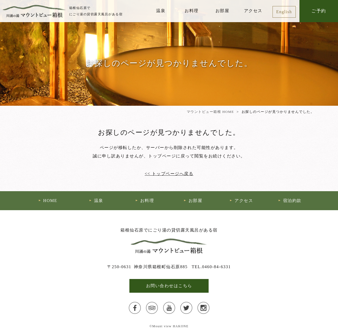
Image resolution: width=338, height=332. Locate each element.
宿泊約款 (292, 200)
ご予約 (318, 10)
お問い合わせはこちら (169, 285)
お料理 (192, 10)
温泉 (160, 10)
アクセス (253, 10)
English (284, 11)
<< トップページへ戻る (169, 173)
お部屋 (222, 10)
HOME (50, 200)
